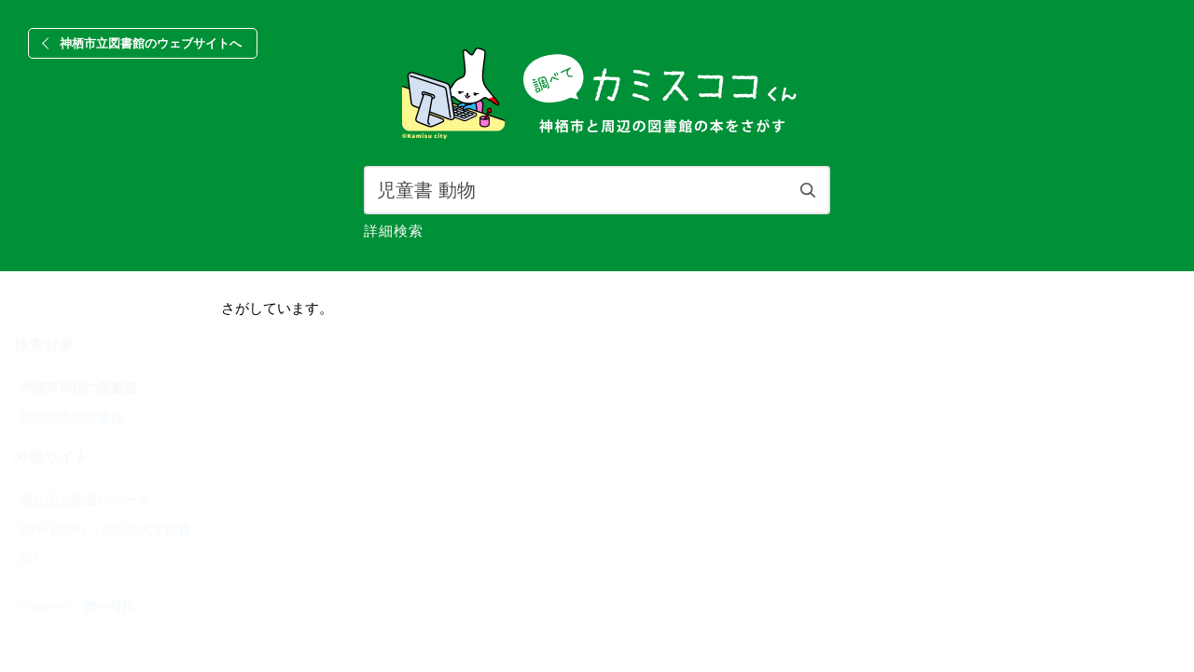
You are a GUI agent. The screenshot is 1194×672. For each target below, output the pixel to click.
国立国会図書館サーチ (85, 499)
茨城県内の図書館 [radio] (72, 417)
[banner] (597, 94)
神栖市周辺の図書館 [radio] (78, 387)
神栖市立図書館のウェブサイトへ (151, 43)
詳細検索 (393, 231)
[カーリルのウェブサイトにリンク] (74, 611)
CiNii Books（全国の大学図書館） (105, 543)
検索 (807, 190)
